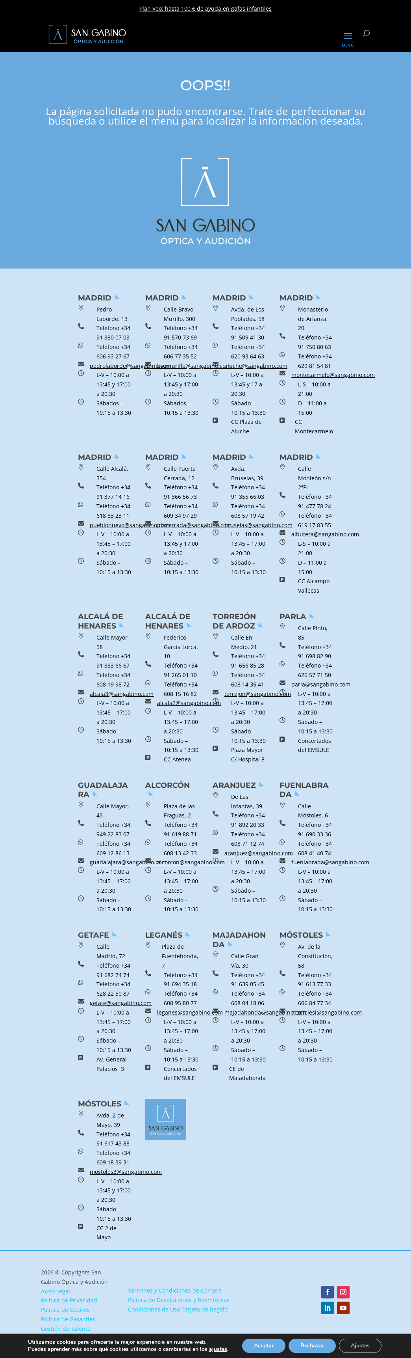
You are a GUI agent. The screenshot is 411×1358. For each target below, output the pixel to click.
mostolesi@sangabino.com (326, 1012)
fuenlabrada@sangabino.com (330, 862)
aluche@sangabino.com (255, 365)
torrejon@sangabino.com (257, 694)
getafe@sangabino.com (121, 1003)
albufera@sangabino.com (325, 534)
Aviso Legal (55, 1291)
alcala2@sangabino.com (189, 703)
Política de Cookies (65, 1309)
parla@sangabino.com (320, 684)
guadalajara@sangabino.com (128, 862)
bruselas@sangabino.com (258, 525)
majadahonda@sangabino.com (265, 1012)
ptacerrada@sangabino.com (194, 525)
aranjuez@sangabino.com (258, 853)
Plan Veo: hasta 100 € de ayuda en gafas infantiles (205, 8)
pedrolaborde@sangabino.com (130, 365)
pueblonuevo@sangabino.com (130, 525)
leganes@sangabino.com (190, 1012)
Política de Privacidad (69, 1300)
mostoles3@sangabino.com (126, 1171)
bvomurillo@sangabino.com (194, 365)
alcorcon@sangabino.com (191, 862)
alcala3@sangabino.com (122, 694)
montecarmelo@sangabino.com (333, 375)
